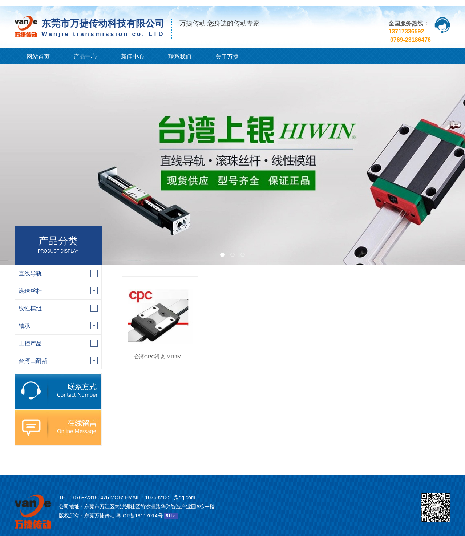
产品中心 (85, 56)
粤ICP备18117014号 (139, 516)
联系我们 (179, 56)
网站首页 (38, 56)
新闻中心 (132, 56)
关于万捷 (227, 56)
